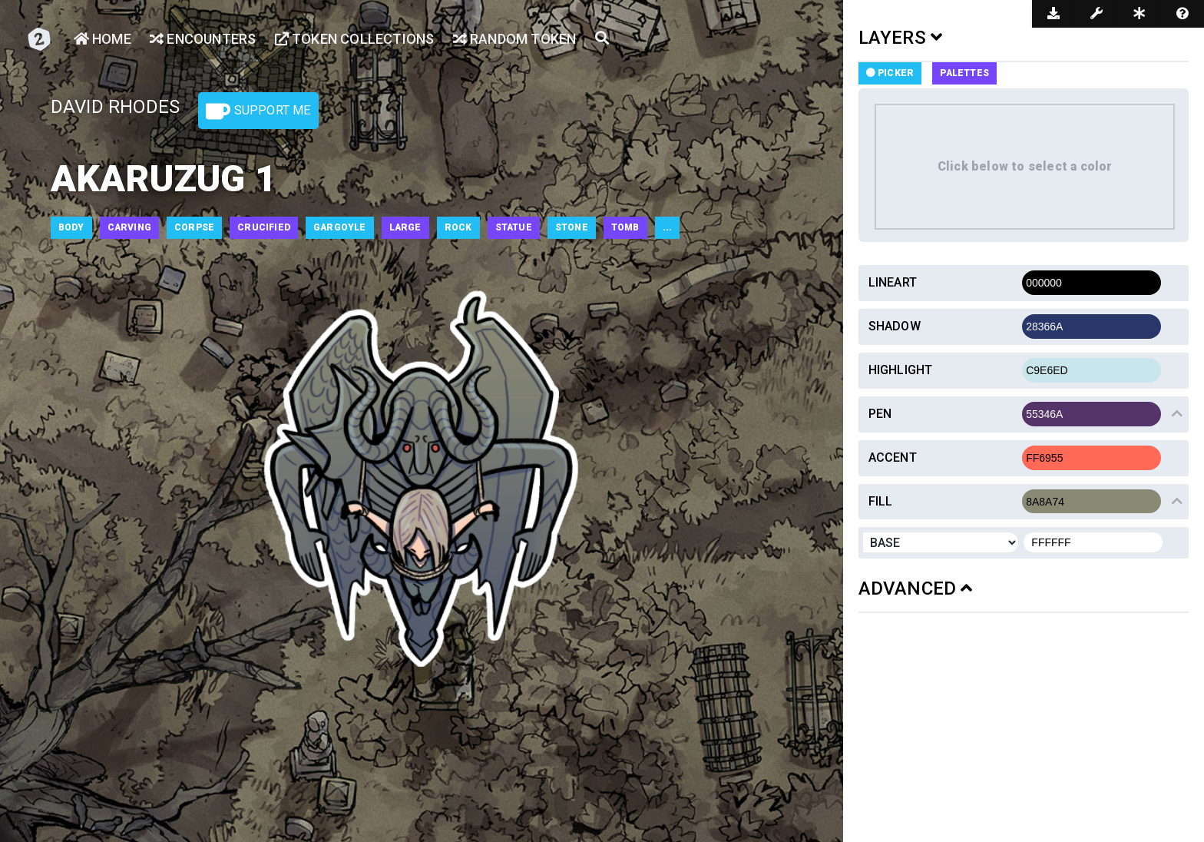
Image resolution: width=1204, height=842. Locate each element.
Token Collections (355, 39)
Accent (892, 457)
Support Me (258, 111)
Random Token (515, 39)
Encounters (203, 39)
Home (102, 39)
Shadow (894, 326)
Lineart (892, 282)
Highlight (900, 370)
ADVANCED (915, 588)
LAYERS (900, 37)
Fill (880, 501)
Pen (880, 413)
